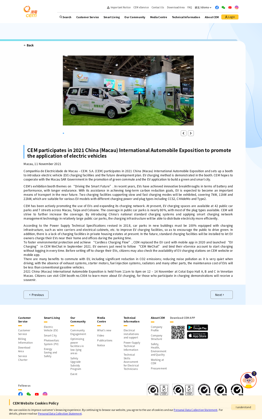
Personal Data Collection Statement (195, 410)
